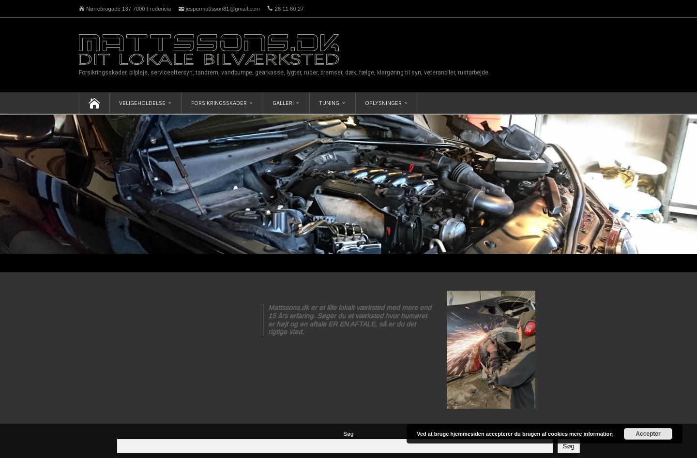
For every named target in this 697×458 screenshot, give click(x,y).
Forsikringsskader (219, 103)
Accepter (648, 433)
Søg (349, 434)
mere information (591, 434)
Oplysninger (383, 103)
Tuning (329, 103)
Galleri (283, 103)
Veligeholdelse (142, 103)
